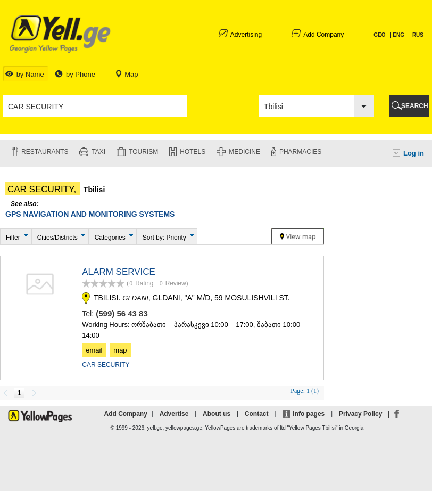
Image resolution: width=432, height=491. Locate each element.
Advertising (246, 34)
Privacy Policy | (366, 414)
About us (216, 414)
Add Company (323, 34)
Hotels (192, 152)
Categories (110, 237)
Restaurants (44, 152)
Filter (13, 237)
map (120, 350)
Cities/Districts (57, 237)
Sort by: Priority (164, 237)
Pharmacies (300, 152)
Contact (257, 414)
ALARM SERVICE (118, 272)
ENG (398, 35)
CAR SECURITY (105, 365)
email (94, 350)
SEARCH (414, 106)
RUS (417, 35)
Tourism (143, 152)
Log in (413, 153)
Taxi (98, 152)
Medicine (244, 152)
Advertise (174, 414)
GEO (380, 35)
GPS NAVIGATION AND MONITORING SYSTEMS (90, 214)
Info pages (309, 414)
